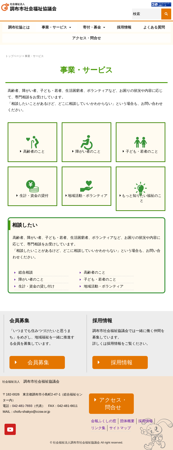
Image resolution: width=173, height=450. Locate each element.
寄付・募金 (94, 27)
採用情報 (124, 27)
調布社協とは (19, 27)
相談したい (25, 225)
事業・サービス (56, 27)
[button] (32, 151)
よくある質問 (154, 27)
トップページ (13, 56)
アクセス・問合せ (86, 38)
